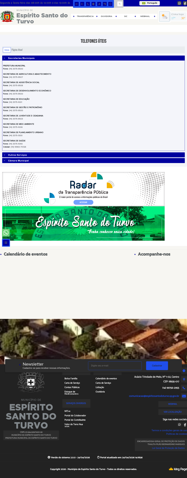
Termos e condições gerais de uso (169, 430)
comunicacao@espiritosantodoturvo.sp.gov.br (154, 396)
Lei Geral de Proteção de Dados (168, 448)
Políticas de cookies (176, 434)
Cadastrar (157, 365)
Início (7, 49)
